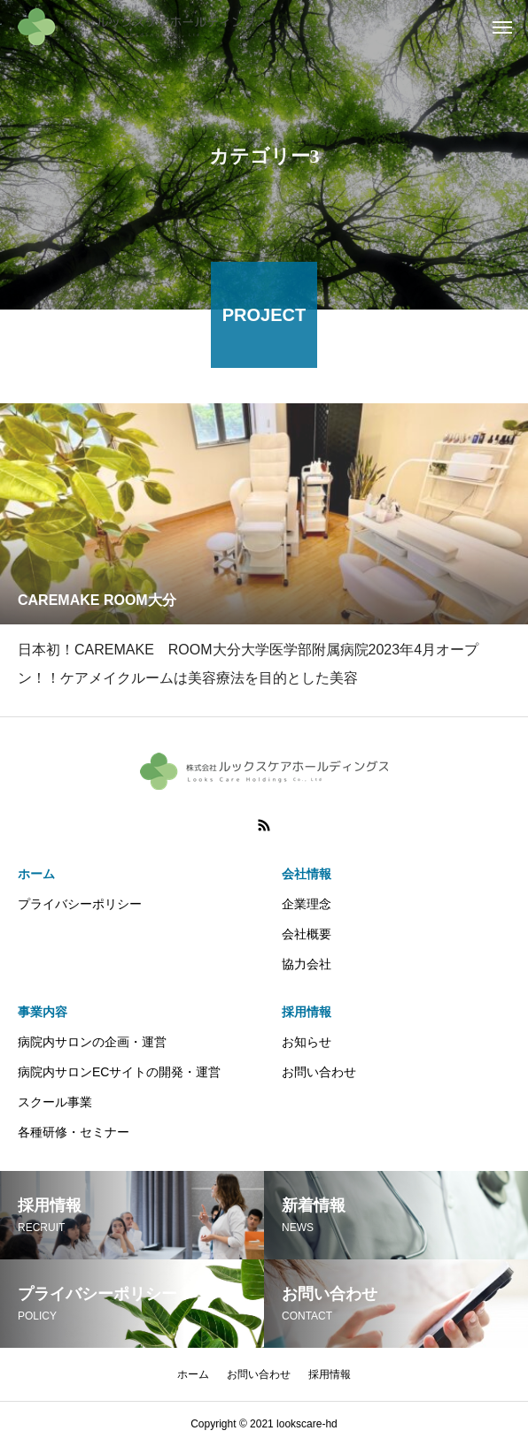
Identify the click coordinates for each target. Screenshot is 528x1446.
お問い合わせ (319, 1072)
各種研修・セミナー (73, 1132)
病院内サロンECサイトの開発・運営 (119, 1072)
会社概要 (306, 934)
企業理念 (306, 904)
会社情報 (306, 874)
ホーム (36, 874)
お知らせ (306, 1042)
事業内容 (42, 1012)
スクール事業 (55, 1102)
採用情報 (306, 1012)
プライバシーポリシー (80, 904)
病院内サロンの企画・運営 (92, 1042)
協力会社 (306, 964)
